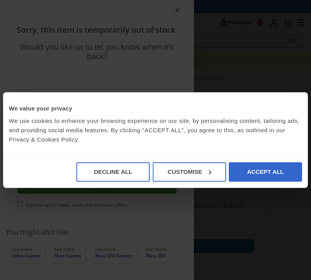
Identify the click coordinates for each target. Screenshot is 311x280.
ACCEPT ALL (265, 171)
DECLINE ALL (113, 171)
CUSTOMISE (189, 171)
